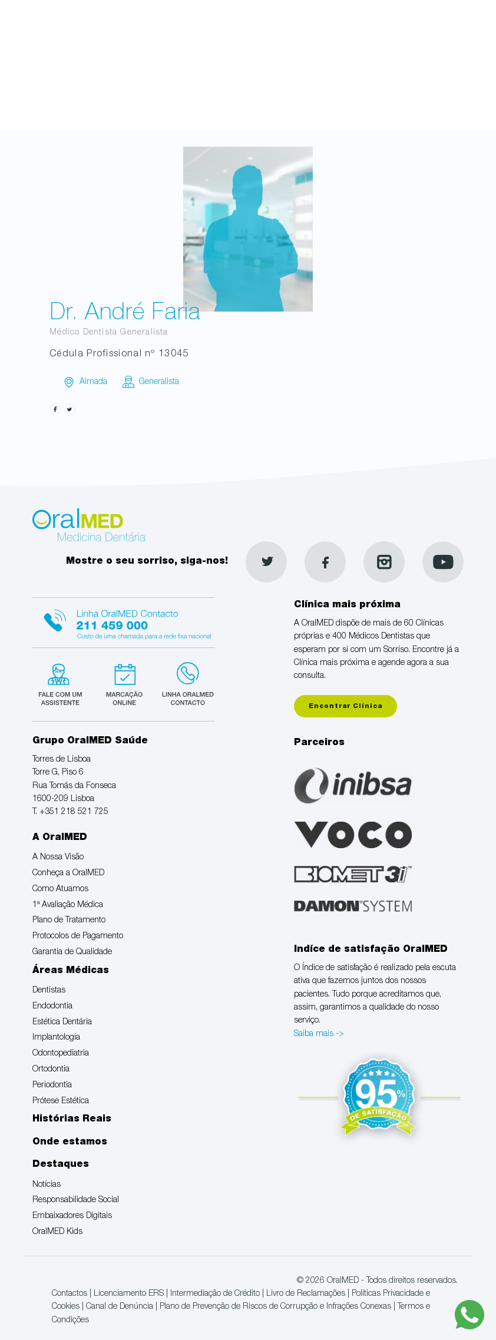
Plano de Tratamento (68, 921)
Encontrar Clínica (345, 706)
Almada (93, 382)
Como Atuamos (60, 889)
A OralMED (59, 838)
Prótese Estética (60, 1101)
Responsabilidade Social (75, 1200)
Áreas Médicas (70, 971)
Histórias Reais (71, 1119)
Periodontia (52, 1085)
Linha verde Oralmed (184, 682)
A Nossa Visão (58, 857)
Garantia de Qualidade (72, 952)
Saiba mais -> (319, 1034)
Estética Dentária (62, 1022)
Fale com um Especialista (62, 682)
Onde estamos (69, 1142)
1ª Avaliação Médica (67, 905)
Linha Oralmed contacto (123, 620)
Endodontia (52, 1006)
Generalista (159, 382)
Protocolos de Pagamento (77, 936)
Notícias (46, 1185)
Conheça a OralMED (68, 873)
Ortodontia (51, 1070)
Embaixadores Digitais (72, 1216)
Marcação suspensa (123, 682)
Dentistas (48, 991)
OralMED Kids (57, 1232)
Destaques (60, 1165)
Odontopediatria (60, 1054)
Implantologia (56, 1038)
